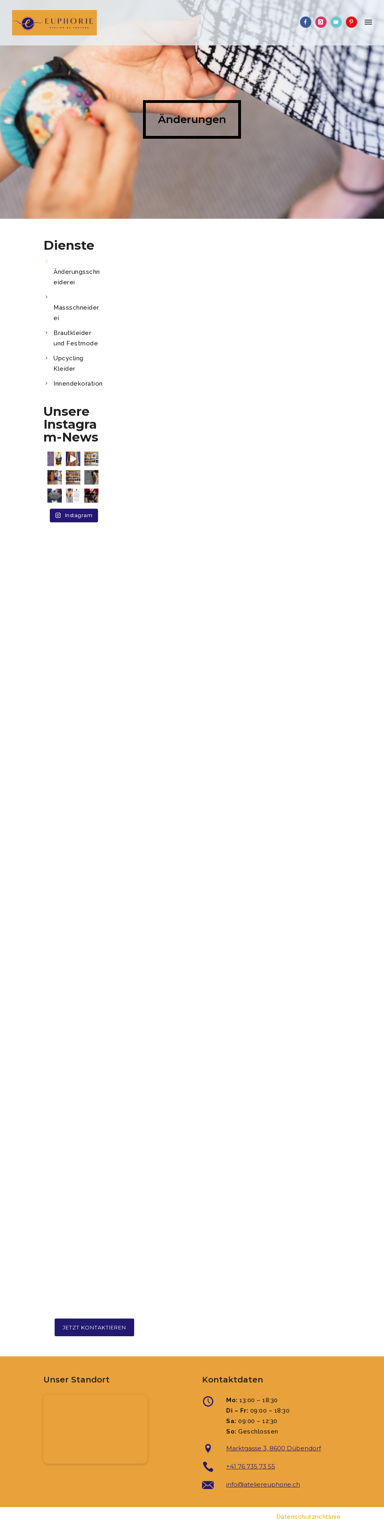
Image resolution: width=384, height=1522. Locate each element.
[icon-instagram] (323, 22)
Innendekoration (78, 383)
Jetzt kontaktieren (94, 1327)
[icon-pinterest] (351, 22)
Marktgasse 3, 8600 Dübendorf (273, 1448)
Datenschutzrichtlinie (308, 1516)
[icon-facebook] (307, 22)
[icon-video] (338, 22)
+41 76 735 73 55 (250, 1466)
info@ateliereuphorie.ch (263, 1484)
